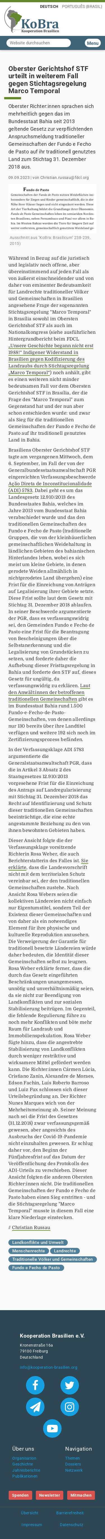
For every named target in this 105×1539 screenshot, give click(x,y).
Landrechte (65, 1250)
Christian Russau (31, 1227)
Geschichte (22, 1464)
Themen (72, 1458)
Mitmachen (81, 1495)
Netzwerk (74, 1470)
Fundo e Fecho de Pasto (36, 1267)
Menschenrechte (28, 1250)
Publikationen (25, 1476)
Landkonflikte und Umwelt (38, 1242)
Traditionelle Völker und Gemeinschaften (52, 1259)
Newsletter (49, 1495)
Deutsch (49, 6)
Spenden (20, 1495)
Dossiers (73, 1464)
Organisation (24, 1458)
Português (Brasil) (82, 6)
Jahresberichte (26, 1470)
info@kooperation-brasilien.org (48, 1367)
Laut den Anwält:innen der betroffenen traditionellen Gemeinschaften (49, 692)
